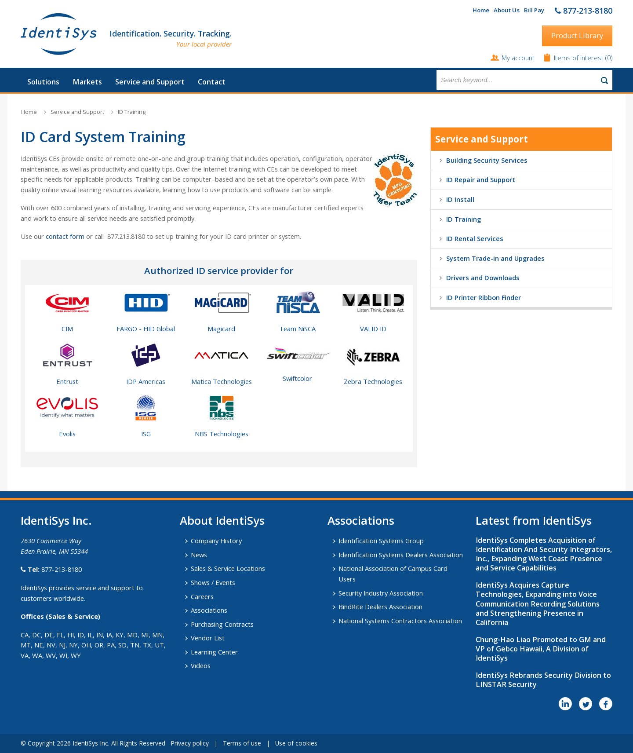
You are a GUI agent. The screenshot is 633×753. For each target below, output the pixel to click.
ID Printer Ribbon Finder (483, 297)
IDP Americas (145, 381)
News (199, 554)
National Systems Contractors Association (400, 620)
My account (518, 57)
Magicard (221, 328)
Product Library (577, 35)
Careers (202, 596)
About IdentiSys (222, 520)
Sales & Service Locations (228, 568)
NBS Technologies (221, 433)
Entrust (67, 381)
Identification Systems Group (381, 540)
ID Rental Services (474, 238)
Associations (209, 610)
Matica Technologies (221, 381)
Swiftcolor (297, 378)
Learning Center (214, 651)
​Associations (360, 520)
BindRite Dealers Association (380, 606)
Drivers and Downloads (483, 277)
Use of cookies (296, 743)
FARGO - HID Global (145, 328)
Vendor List (208, 637)
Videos (201, 665)
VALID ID (373, 328)
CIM (67, 328)
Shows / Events (213, 582)
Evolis (67, 433)
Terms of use (242, 743)
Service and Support (150, 82)
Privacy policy (190, 743)
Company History (216, 540)
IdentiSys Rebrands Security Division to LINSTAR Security (543, 679)
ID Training (132, 112)
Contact (212, 82)
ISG (146, 433)
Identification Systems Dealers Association (400, 554)
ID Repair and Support (480, 179)
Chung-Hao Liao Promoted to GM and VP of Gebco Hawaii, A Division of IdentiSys (541, 649)
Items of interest (579, 57)
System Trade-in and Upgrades (495, 258)
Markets (87, 82)
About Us (507, 10)
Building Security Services (487, 160)
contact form (65, 236)
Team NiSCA (297, 328)
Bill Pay (534, 10)
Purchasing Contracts (222, 624)
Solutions (43, 82)
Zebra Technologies (373, 381)
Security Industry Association (380, 593)
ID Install (460, 199)
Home (481, 10)
